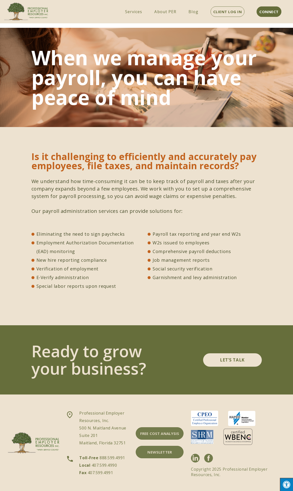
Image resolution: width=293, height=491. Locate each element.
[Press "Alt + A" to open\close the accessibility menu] (286, 484)
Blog (193, 11)
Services (133, 11)
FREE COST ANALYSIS (159, 433)
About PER (165, 11)
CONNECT (269, 11)
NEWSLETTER (159, 452)
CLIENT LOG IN (227, 11)
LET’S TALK (232, 360)
